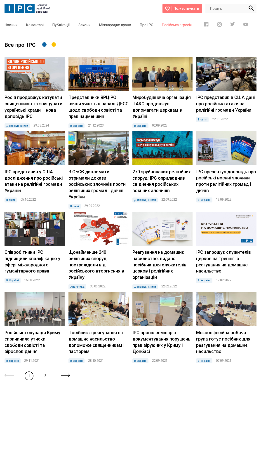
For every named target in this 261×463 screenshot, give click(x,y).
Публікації (61, 25)
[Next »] (65, 376)
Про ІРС (146, 25)
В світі (202, 119)
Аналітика (77, 286)
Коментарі (35, 25)
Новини (11, 25)
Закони (84, 25)
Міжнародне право (115, 25)
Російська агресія (177, 25)
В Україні (76, 125)
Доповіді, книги (17, 125)
